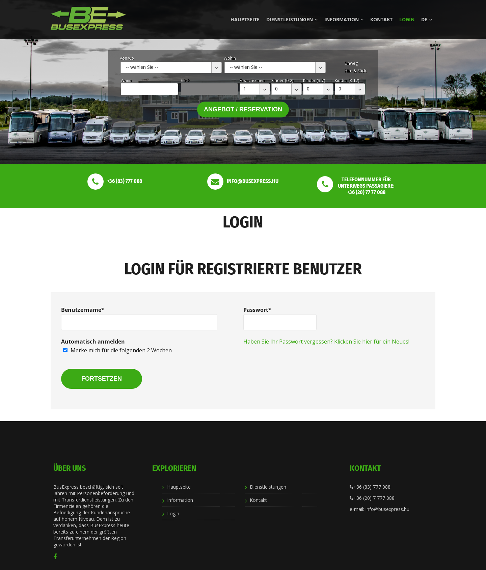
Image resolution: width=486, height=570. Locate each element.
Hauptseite (245, 19)
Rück (185, 80)
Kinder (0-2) (282, 80)
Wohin (230, 58)
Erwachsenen (252, 80)
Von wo (127, 58)
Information (343, 19)
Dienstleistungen (292, 19)
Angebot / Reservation (243, 109)
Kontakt (381, 19)
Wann (126, 80)
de (426, 19)
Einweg (351, 63)
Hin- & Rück (355, 71)
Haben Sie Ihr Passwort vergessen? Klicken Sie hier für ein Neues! (326, 341)
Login (406, 19)
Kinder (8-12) (347, 80)
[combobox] (171, 67)
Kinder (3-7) (314, 80)
